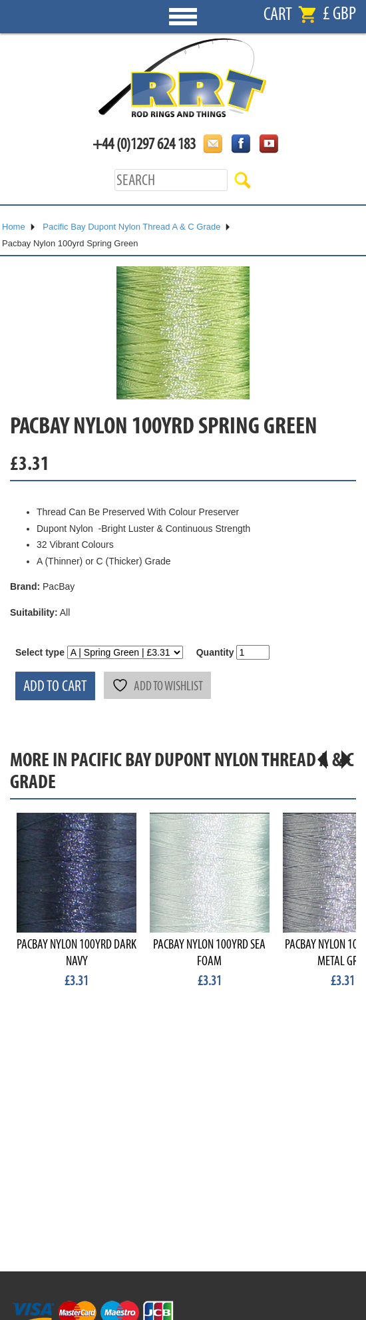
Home (13, 227)
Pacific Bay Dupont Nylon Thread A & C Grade (131, 227)
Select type (40, 652)
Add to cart (55, 686)
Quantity (215, 652)
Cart (278, 14)
